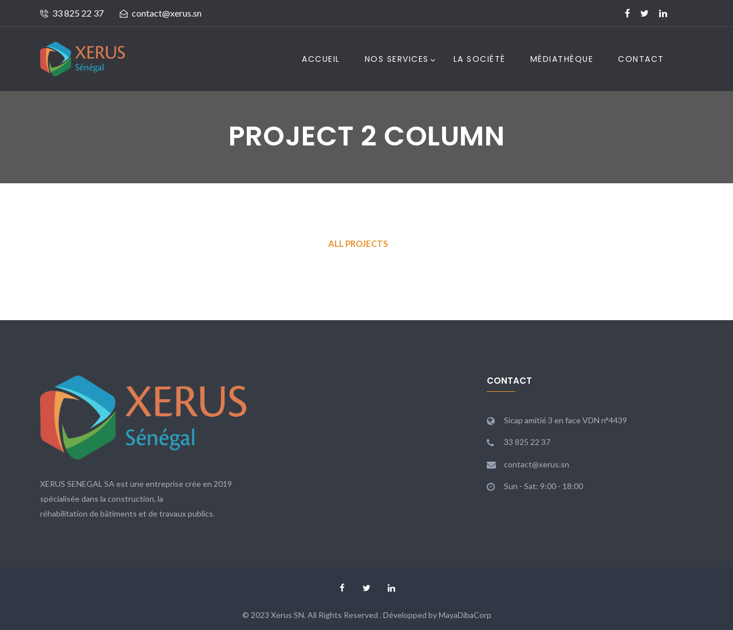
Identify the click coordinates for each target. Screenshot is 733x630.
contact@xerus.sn (167, 12)
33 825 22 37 (78, 12)
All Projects (358, 243)
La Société (480, 59)
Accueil (321, 59)
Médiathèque (562, 59)
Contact (641, 59)
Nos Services (397, 59)
